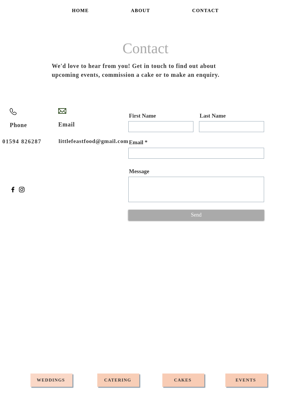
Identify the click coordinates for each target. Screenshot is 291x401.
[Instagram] (21, 189)
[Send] (196, 215)
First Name (142, 115)
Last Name (213, 115)
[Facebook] (13, 189)
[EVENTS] (246, 380)
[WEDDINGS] (51, 380)
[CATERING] (118, 380)
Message (139, 171)
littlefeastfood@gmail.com (93, 141)
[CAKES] (183, 380)
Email (136, 142)
